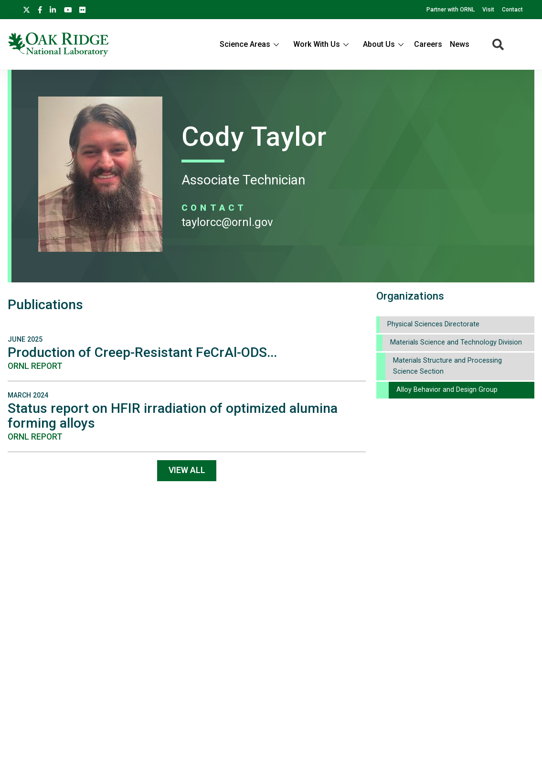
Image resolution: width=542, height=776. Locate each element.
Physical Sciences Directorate (433, 324)
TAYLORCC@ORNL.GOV (227, 222)
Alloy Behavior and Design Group (447, 390)
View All (187, 470)
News (459, 44)
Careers (428, 44)
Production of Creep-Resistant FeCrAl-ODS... (142, 352)
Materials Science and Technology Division (456, 342)
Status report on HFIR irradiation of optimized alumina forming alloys (173, 415)
